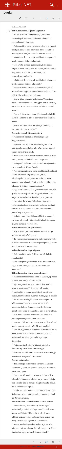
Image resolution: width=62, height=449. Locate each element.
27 (13, 321)
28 (13, 329)
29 (13, 344)
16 (13, 200)
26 (13, 314)
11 (13, 144)
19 (13, 238)
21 (13, 261)
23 (13, 284)
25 (13, 299)
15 (13, 189)
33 (13, 389)
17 (13, 215)
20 (13, 253)
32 (13, 374)
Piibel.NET (22, 4)
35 (13, 424)
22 (13, 276)
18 (13, 231)
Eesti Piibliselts (38, 447)
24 (13, 291)
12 (13, 155)
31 (13, 363)
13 (13, 162)
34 (13, 405)
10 (13, 136)
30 (13, 352)
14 (13, 170)
